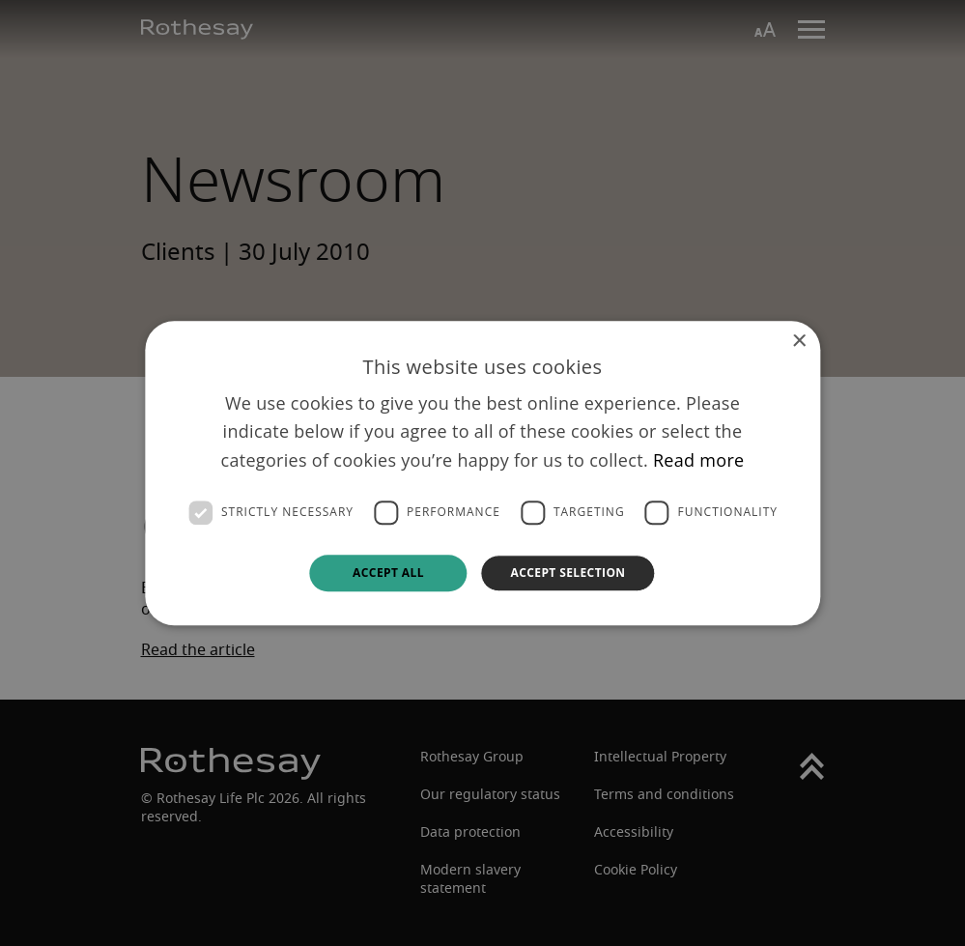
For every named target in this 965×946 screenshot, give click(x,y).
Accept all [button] (388, 572)
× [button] (798, 341)
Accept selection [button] (567, 572)
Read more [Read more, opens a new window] (699, 460)
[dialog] (482, 473)
